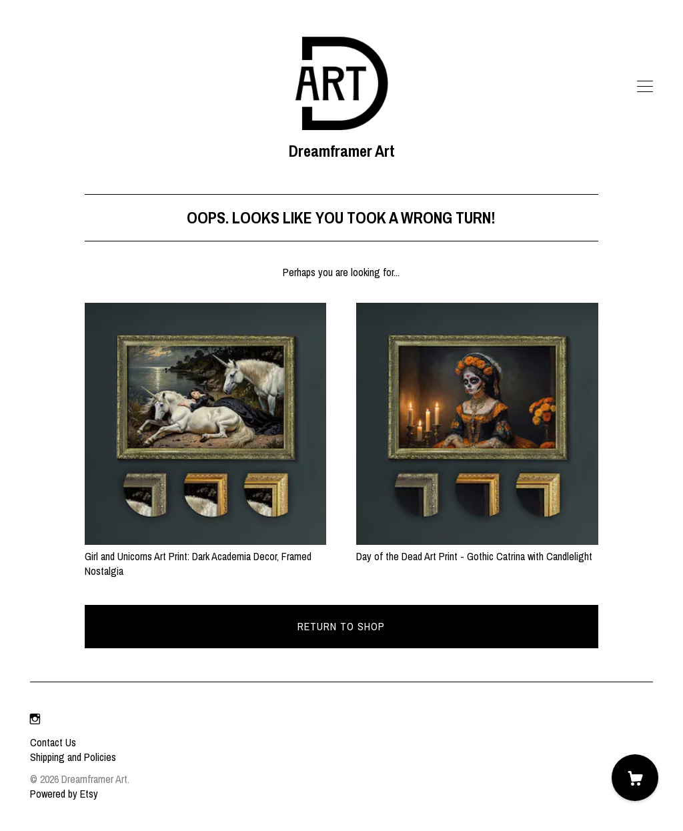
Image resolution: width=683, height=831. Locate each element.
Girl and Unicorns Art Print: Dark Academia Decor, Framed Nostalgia (206, 556)
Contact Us (53, 742)
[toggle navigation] (645, 86)
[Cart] (635, 777)
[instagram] (35, 719)
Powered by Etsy (64, 793)
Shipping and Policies (73, 757)
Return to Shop (341, 626)
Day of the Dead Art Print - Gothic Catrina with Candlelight (477, 548)
